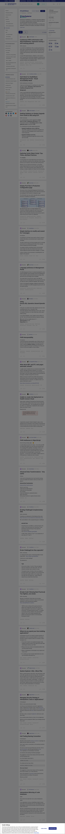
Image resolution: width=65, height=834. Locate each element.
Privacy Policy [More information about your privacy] (36, 833)
